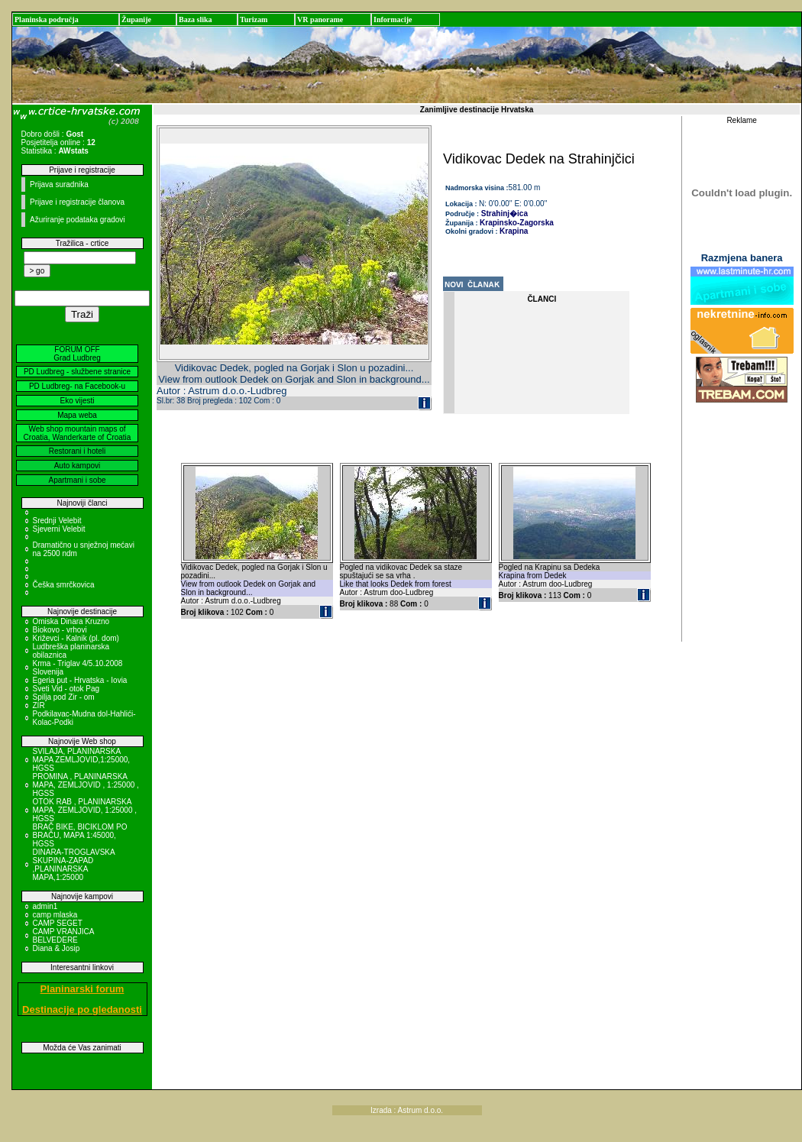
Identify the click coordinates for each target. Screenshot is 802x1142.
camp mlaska (55, 915)
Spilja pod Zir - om (64, 697)
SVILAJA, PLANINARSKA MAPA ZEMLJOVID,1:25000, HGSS (82, 759)
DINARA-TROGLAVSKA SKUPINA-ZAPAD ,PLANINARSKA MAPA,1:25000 (74, 865)
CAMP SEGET (57, 923)
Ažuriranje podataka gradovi (77, 219)
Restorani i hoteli (77, 451)
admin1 (45, 906)
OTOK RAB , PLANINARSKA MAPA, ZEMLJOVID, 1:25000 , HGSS (85, 810)
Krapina (514, 231)
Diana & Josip (56, 948)
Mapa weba (77, 415)
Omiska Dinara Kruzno (71, 621)
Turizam (253, 19)
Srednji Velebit (57, 520)
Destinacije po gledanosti (82, 1009)
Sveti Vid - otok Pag (66, 688)
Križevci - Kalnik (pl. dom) (76, 638)
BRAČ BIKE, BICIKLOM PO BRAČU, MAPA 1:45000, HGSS (80, 835)
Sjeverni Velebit (59, 529)
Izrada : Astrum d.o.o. (406, 1110)
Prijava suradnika (59, 184)
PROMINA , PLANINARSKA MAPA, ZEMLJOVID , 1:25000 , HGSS (86, 784)
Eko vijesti (77, 400)
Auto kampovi (77, 465)
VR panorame (320, 19)
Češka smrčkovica (64, 585)
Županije (136, 19)
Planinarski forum (82, 989)
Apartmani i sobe (76, 480)
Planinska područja (47, 19)
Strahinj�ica (503, 213)
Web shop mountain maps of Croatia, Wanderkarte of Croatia (77, 433)
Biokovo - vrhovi (60, 630)
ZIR (39, 705)
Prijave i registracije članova (77, 202)
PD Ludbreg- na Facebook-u (77, 386)
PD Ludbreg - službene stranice (77, 371)
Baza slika (195, 19)
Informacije (393, 19)
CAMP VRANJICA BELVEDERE (63, 935)
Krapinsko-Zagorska (517, 222)
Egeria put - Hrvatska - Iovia (80, 680)
